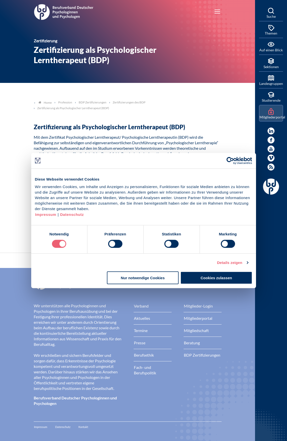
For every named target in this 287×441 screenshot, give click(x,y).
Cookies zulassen (216, 278)
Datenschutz (72, 214)
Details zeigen (229, 262)
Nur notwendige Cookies (143, 278)
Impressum (45, 214)
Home (45, 102)
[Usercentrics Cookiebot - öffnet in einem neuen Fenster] (230, 161)
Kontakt (83, 426)
